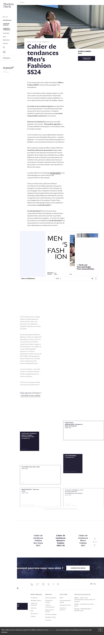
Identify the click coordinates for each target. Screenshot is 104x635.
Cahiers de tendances (6, 29)
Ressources (6, 40)
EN (7, 17)
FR (3, 17)
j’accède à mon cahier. (31, 395)
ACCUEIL (22, 2)
